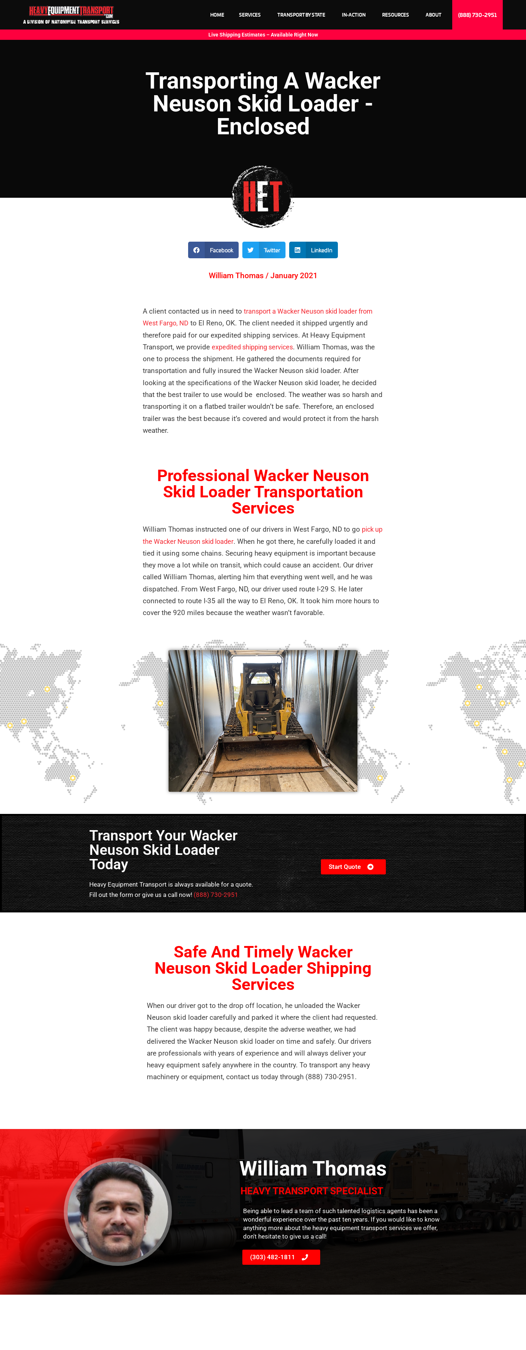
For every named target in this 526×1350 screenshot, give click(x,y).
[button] (213, 250)
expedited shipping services (255, 347)
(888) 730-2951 (216, 894)
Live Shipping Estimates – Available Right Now (263, 35)
